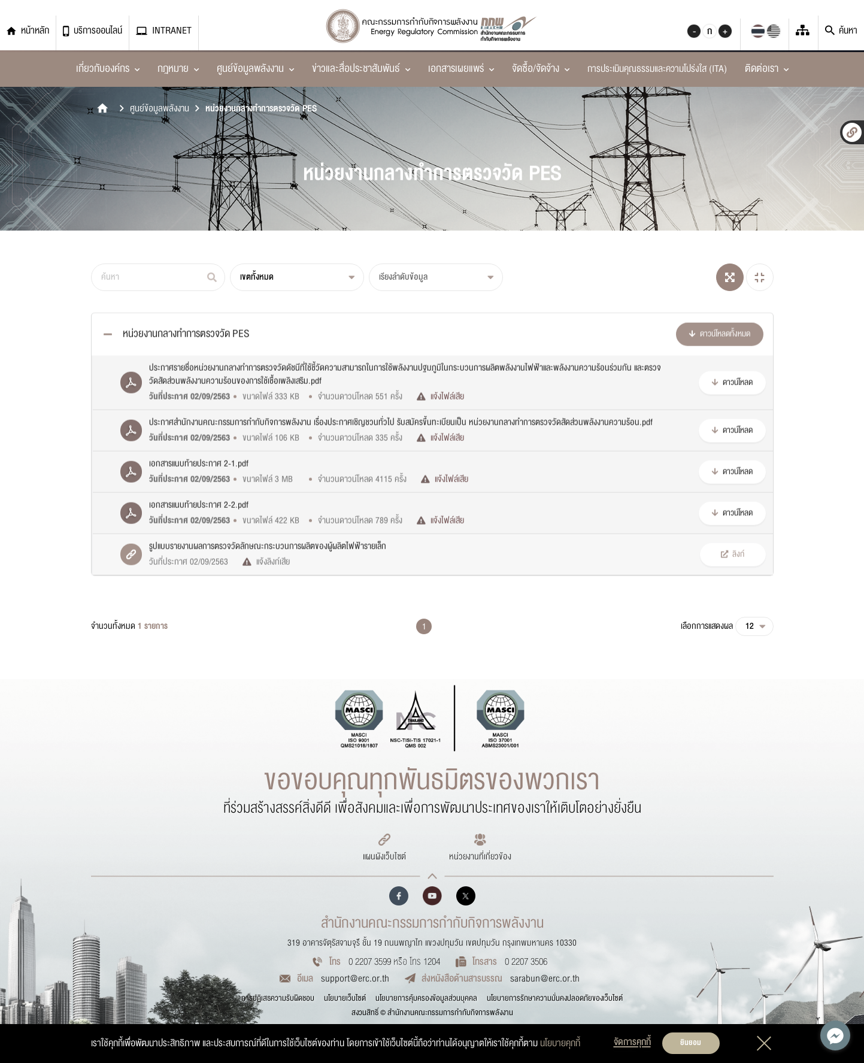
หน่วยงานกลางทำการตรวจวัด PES (261, 109)
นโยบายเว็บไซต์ (345, 998)
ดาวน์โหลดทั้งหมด (719, 385)
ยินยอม (690, 1042)
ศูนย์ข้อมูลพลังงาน (159, 109)
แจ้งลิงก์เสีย (266, 612)
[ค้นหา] (158, 277)
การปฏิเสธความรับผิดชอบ (277, 998)
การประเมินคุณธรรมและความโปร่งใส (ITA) (657, 68)
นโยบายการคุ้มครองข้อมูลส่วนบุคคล (426, 998)
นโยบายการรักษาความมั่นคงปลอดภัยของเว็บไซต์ (555, 998)
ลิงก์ (732, 605)
